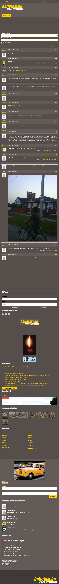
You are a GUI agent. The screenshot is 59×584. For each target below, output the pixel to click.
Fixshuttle (30, 435)
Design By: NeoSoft (6, 572)
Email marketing (5, 496)
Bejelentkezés (15, 307)
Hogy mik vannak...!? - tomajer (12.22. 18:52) (16, 379)
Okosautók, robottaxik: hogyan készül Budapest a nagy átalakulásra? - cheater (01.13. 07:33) (27, 375)
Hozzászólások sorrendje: (6, 37)
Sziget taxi (4, 445)
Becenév (4, 296)
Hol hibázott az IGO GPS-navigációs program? (18, 512)
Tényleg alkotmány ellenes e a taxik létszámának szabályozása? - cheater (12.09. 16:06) (26, 385)
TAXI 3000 (30, 444)
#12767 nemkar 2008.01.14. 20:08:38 (49, 150)
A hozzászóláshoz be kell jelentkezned (48, 46)
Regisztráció (43, 307)
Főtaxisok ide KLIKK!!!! (12, 518)
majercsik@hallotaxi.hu (12, 551)
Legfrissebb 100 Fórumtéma (9, 388)
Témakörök (4, 46)
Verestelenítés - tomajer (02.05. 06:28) (14, 373)
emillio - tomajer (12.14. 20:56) (12, 381)
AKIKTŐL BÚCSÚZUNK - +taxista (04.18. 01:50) (16, 366)
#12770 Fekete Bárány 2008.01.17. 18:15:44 (47, 89)
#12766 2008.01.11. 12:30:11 (50, 250)
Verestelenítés (10, 524)
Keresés (6, 15)
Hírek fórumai (11, 46)
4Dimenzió (4, 435)
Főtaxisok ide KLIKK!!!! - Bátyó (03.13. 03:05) (16, 371)
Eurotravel (4, 444)
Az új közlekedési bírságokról (20, 70)
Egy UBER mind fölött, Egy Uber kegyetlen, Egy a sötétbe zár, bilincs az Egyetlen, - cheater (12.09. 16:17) (30, 383)
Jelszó (3, 302)
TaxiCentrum (31, 445)
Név (3, 491)
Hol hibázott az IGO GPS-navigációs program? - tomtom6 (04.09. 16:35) (22, 369)
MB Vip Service (32, 448)
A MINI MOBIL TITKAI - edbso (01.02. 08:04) (15, 377)
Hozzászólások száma (5, 33)
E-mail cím (4, 486)
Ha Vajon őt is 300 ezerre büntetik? (15, 105)
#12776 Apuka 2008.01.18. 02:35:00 (49, 63)
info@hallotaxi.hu (9, 1)
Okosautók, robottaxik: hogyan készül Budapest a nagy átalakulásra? (23, 529)
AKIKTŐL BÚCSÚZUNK (13, 507)
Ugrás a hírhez (4, 43)
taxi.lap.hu (4, 450)
